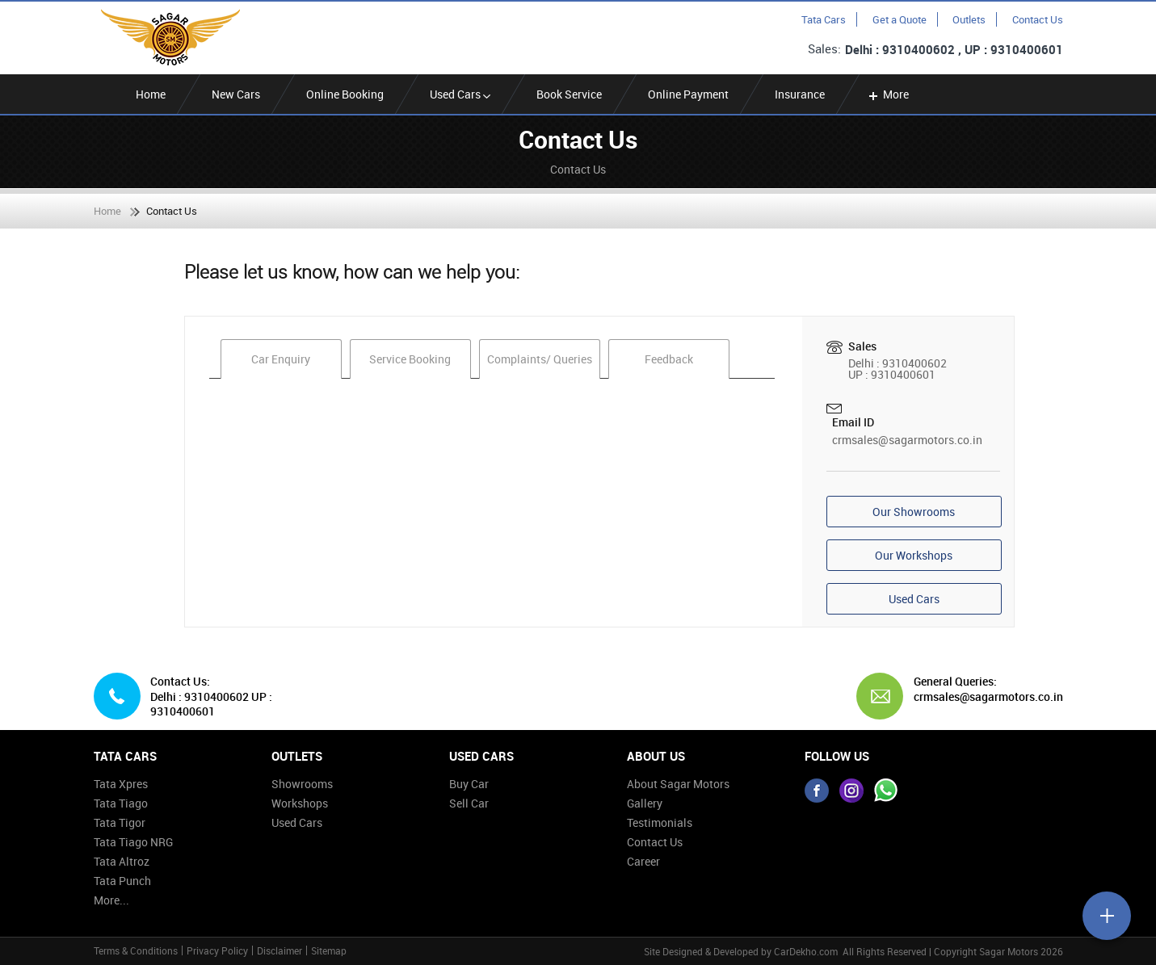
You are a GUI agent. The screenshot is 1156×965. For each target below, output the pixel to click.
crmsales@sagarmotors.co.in (907, 439)
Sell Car (469, 803)
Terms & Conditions (136, 950)
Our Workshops (913, 555)
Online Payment (688, 94)
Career (643, 861)
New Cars (236, 94)
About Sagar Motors (678, 783)
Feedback (669, 359)
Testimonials (659, 822)
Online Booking (345, 94)
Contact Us (1037, 19)
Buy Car (469, 783)
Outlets (969, 19)
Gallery (644, 803)
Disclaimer (279, 950)
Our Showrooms (913, 511)
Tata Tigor (119, 822)
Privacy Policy (217, 950)
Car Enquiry (280, 359)
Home (151, 94)
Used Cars (460, 94)
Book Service (569, 94)
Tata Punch (122, 880)
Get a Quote (899, 19)
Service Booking (410, 359)
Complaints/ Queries (539, 359)
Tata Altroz (121, 861)
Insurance (800, 94)
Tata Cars (823, 19)
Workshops (299, 803)
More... (111, 900)
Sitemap (329, 950)
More (887, 94)
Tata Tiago (121, 803)
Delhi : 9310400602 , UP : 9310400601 (954, 49)
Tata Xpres (121, 783)
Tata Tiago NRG (133, 842)
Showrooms (302, 783)
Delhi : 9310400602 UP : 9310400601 (211, 704)
